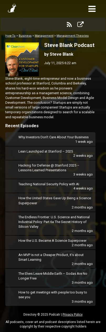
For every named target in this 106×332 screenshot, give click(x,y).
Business (25, 35)
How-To (10, 35)
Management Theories (73, 35)
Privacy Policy (73, 314)
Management (44, 35)
